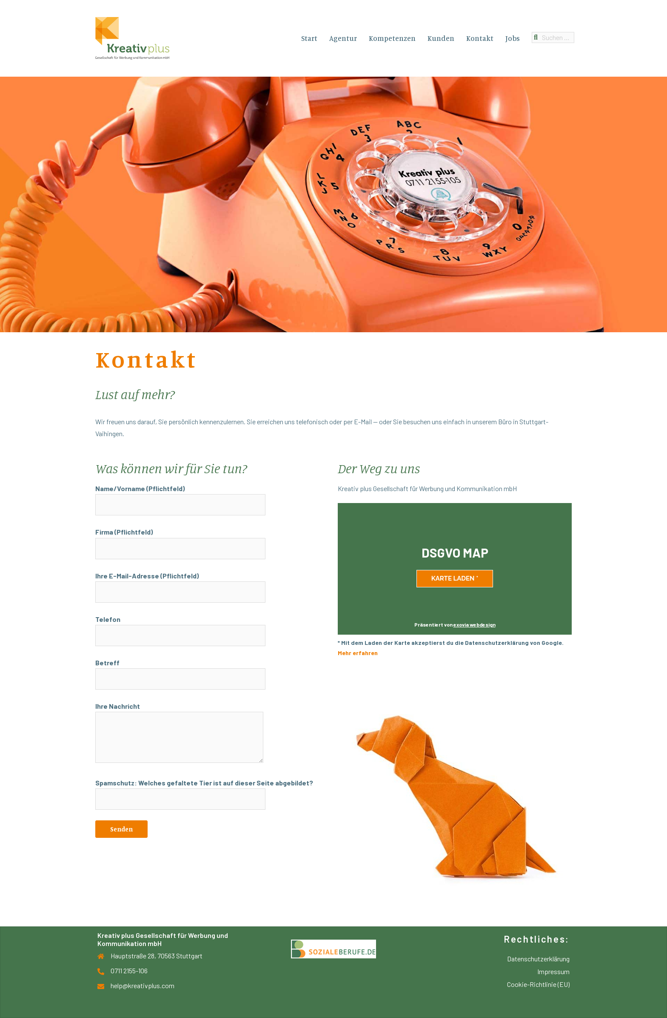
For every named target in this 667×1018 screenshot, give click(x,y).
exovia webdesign (474, 624)
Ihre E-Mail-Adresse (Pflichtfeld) (180, 584)
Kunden (441, 38)
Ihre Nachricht (179, 733)
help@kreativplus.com (142, 985)
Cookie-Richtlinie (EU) (538, 984)
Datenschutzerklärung (538, 959)
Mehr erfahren (358, 652)
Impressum (553, 971)
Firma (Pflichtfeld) (180, 540)
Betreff (180, 671)
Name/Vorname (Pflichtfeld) (180, 496)
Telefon (180, 627)
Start (309, 38)
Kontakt (479, 38)
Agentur (343, 38)
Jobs (512, 38)
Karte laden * (455, 578)
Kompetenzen (392, 38)
